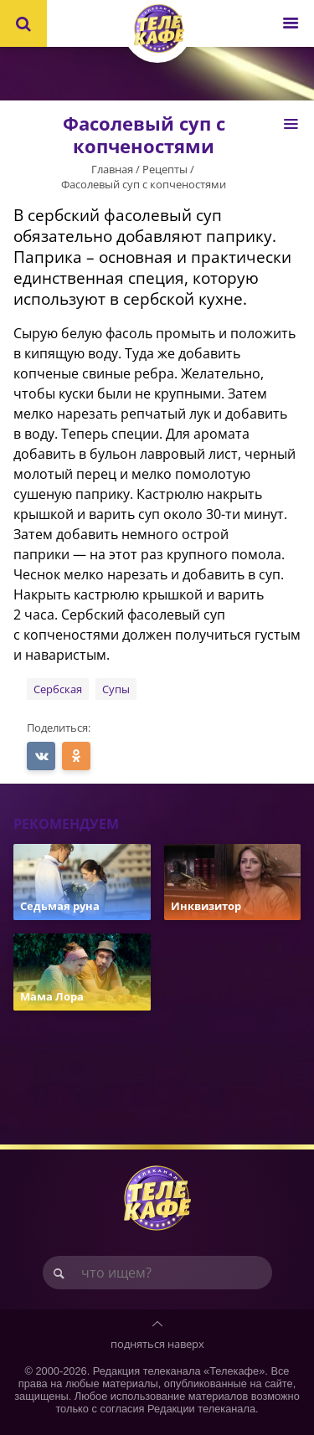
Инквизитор (206, 905)
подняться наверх (157, 1343)
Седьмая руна (60, 905)
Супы (116, 689)
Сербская (57, 689)
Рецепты (165, 169)
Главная (112, 169)
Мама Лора (52, 996)
